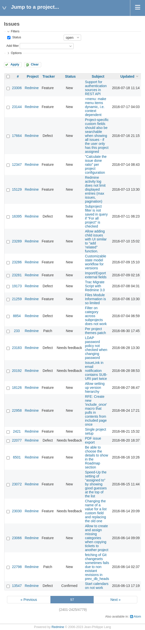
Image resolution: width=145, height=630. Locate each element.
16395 (17, 216)
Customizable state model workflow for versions (95, 262)
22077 (17, 440)
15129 (17, 189)
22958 (17, 410)
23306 (17, 88)
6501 (17, 457)
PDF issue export (93, 440)
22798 (17, 567)
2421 (17, 431)
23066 (17, 538)
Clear (35, 64)
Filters (15, 31)
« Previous (28, 600)
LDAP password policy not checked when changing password (96, 348)
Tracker (48, 76)
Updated (127, 76)
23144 (17, 107)
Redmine (32, 88)
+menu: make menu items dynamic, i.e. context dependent (95, 107)
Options (16, 53)
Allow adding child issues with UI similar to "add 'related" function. (96, 241)
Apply (14, 64)
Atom (137, 616)
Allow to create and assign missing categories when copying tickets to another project (96, 538)
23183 (17, 348)
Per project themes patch (95, 331)
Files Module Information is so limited (95, 299)
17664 (17, 136)
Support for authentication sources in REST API (96, 88)
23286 (17, 262)
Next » (115, 600)
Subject (98, 76)
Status (16, 37)
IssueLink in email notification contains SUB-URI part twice (96, 371)
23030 (17, 511)
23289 (17, 241)
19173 (17, 286)
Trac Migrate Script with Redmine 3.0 (95, 286)
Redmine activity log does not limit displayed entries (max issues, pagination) (95, 189)
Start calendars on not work (96, 586)
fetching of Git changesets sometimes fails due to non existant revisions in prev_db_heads (97, 567)
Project (32, 76)
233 (17, 331)
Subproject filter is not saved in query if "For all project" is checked (96, 216)
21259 (17, 299)
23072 (17, 484)
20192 (17, 371)
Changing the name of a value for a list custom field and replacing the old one (95, 511)
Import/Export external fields (95, 275)
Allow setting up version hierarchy (95, 388)
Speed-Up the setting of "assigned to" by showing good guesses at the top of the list (96, 484)
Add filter (12, 46)
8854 (17, 316)
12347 (17, 165)
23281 (17, 275)
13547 (17, 586)
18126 (17, 388)
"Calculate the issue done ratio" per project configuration (96, 164)
